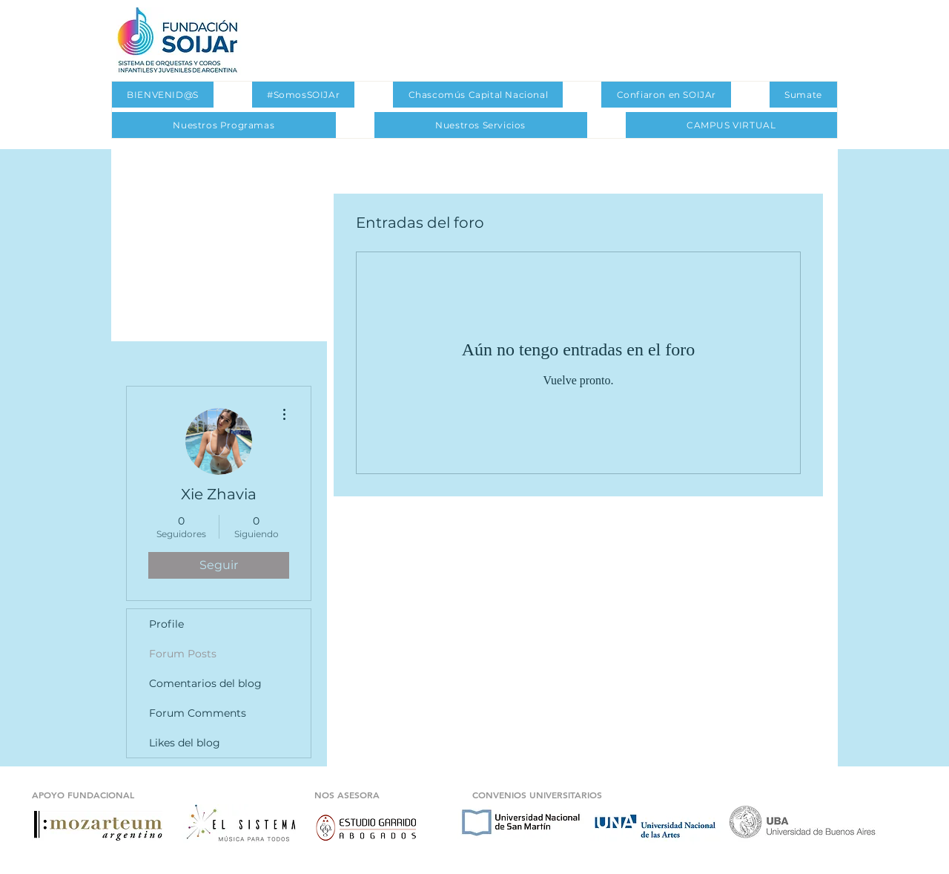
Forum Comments (197, 713)
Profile (166, 624)
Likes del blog (184, 742)
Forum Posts (182, 653)
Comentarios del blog (205, 683)
